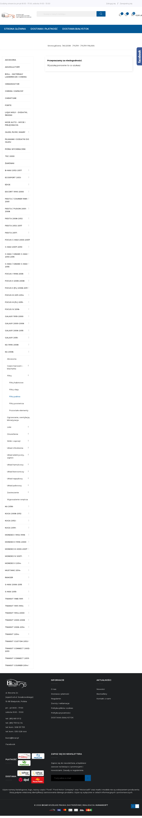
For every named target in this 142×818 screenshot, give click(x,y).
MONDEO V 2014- (13, 563)
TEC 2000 (9, 156)
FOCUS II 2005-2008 (14, 281)
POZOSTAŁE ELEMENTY (18, 410)
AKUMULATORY (12, 67)
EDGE (7, 184)
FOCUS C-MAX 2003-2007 (17, 240)
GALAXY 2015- (11, 337)
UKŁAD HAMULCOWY (15, 465)
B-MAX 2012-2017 (13, 170)
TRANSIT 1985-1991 (14, 599)
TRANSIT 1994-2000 (14, 613)
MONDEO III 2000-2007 (16, 549)
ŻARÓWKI (9, 163)
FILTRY (9, 375)
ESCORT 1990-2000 (14, 192)
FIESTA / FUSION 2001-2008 (16, 210)
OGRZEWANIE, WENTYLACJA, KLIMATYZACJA (18, 418)
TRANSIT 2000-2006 (15, 620)
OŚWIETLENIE (12, 434)
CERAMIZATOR (12, 84)
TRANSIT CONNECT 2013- (17, 658)
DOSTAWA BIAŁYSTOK (62, 717)
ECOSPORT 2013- (13, 177)
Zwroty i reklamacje (60, 703)
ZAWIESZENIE (13, 492)
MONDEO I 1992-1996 (15, 535)
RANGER (9, 577)
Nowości (101, 689)
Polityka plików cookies (62, 708)
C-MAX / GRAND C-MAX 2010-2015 (16, 255)
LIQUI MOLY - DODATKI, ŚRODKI (16, 113)
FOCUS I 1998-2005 (14, 274)
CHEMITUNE (10, 98)
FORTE (8, 105)
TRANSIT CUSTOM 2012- (17, 641)
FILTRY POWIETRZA (16, 403)
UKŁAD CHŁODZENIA (15, 448)
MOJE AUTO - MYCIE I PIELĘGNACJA (15, 123)
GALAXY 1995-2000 (14, 316)
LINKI (9, 427)
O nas (53, 689)
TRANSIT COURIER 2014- (16, 665)
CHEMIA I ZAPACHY (14, 91)
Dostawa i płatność (60, 694)
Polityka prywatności (60, 713)
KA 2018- (9, 506)
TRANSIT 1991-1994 (14, 606)
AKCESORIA (10, 60)
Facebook (10, 744)
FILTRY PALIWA (14, 396)
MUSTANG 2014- (13, 570)
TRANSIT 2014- (12, 634)
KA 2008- (9, 352)
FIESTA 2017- (11, 233)
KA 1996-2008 (11, 345)
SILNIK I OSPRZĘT (14, 441)
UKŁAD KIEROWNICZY (15, 472)
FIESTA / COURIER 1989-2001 (16, 200)
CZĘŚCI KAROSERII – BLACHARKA (15, 367)
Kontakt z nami (104, 698)
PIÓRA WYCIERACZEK (15, 149)
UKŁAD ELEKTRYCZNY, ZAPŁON (15, 456)
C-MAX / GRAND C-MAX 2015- (16, 265)
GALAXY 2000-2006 (14, 323)
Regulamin (56, 698)
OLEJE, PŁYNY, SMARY (15, 132)
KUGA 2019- (10, 528)
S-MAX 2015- (11, 591)
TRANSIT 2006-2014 (14, 627)
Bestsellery (102, 694)
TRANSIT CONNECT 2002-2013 (17, 649)
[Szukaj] (71, 14)
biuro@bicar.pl (12, 738)
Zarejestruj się (126, 3)
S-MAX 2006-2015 (13, 584)
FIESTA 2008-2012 (14, 218)
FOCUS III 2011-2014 (14, 295)
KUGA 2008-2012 (13, 513)
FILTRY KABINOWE (16, 382)
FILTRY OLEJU (14, 389)
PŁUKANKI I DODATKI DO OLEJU (17, 140)
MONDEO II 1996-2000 (15, 542)
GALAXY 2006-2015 (14, 330)
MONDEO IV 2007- (13, 556)
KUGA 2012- (10, 520)
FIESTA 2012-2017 (13, 225)
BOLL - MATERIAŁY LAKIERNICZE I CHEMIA (16, 75)
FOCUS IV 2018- (12, 309)
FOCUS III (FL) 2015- (14, 302)
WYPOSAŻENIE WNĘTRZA (17, 499)
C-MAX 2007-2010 (13, 247)
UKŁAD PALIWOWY (14, 485)
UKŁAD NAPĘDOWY (15, 478)
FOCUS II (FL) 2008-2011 (16, 288)
